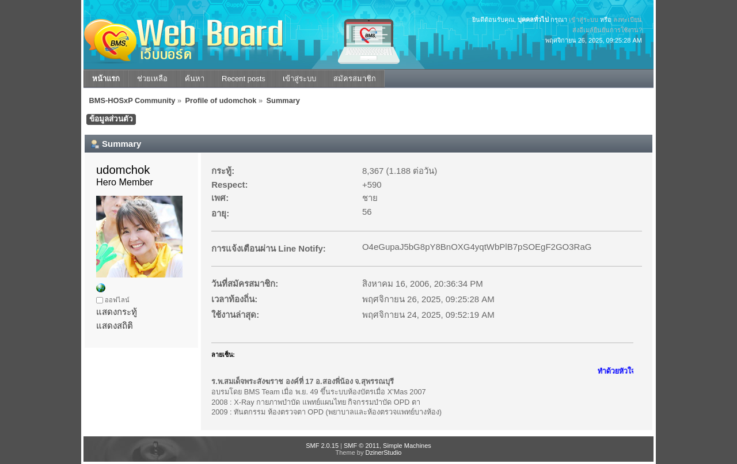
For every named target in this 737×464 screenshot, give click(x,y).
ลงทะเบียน (627, 19)
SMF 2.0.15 (322, 445)
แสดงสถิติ (114, 325)
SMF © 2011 (361, 445)
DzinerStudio (383, 452)
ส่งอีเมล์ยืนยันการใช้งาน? (607, 29)
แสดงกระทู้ (116, 312)
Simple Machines (407, 445)
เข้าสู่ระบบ (583, 19)
